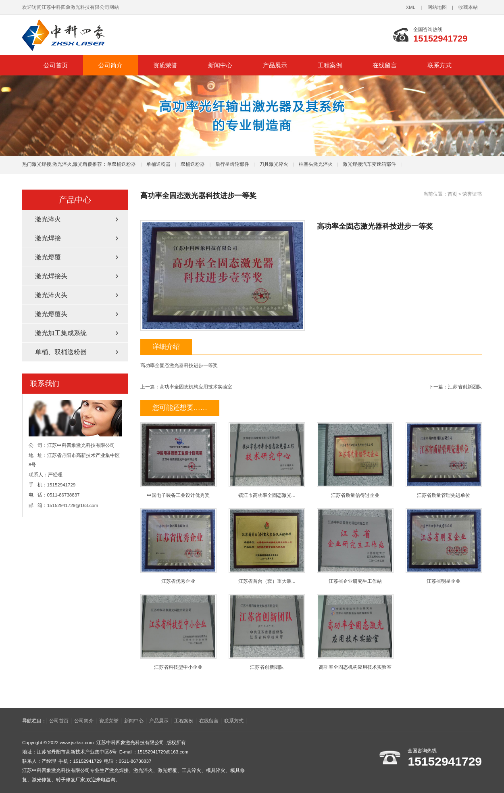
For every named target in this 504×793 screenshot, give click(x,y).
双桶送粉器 (193, 164)
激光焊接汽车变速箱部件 (369, 164)
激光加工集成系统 (61, 333)
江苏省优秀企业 (178, 546)
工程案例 (330, 65)
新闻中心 (220, 65)
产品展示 (275, 65)
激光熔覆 (48, 257)
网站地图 (437, 7)
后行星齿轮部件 (232, 164)
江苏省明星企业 (444, 546)
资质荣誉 (165, 65)
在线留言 (385, 65)
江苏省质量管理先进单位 (444, 460)
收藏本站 (468, 7)
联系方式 (439, 65)
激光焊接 (48, 238)
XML (410, 7)
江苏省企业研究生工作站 (355, 546)
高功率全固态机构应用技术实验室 (196, 386)
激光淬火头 (51, 295)
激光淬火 (48, 219)
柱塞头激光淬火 (316, 164)
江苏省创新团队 (465, 386)
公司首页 (56, 65)
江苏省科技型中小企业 (178, 632)
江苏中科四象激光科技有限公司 (135, 35)
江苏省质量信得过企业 (355, 460)
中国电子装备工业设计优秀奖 (178, 460)
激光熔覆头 (51, 314)
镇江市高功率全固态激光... (267, 460)
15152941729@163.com (72, 505)
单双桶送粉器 (121, 164)
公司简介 (110, 65)
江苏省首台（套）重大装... (267, 546)
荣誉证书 (472, 194)
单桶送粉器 (158, 164)
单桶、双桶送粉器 (61, 352)
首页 (452, 194)
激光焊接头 (51, 276)
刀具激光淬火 (273, 164)
